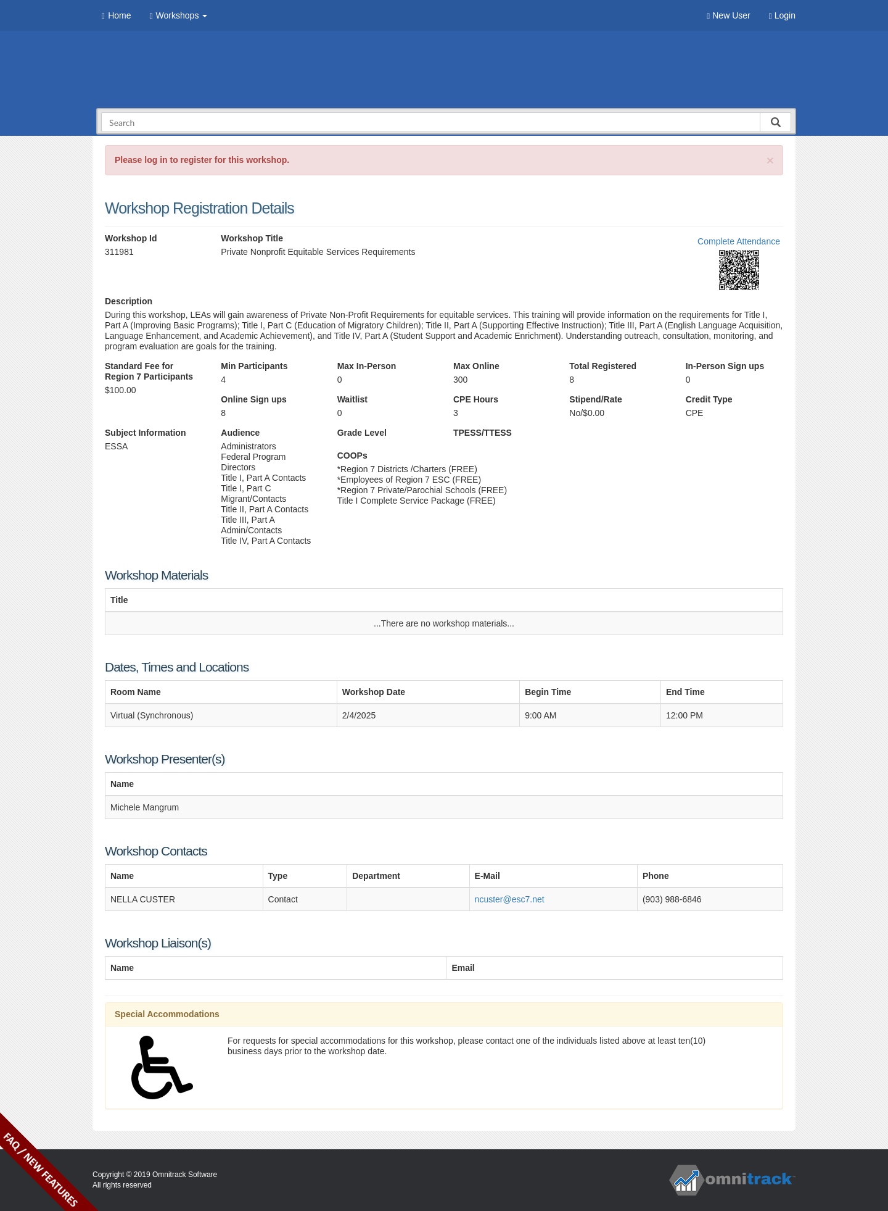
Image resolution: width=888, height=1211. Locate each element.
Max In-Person (367, 366)
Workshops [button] (178, 15)
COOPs (352, 455)
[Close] (770, 160)
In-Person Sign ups (725, 366)
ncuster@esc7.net (510, 899)
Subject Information (145, 433)
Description (128, 301)
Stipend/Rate (595, 399)
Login (782, 15)
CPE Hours (475, 399)
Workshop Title (252, 238)
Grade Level (362, 433)
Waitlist (352, 399)
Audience (240, 433)
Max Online (476, 366)
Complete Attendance (738, 241)
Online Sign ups (254, 399)
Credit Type (709, 399)
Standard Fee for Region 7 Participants (149, 371)
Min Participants (254, 366)
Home (116, 15)
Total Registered (602, 366)
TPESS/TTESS (482, 433)
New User (728, 15)
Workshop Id (131, 238)
